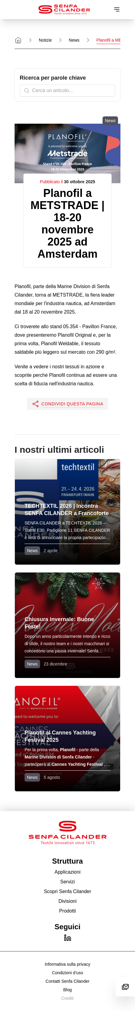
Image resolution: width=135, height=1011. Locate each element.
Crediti (67, 998)
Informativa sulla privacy (67, 964)
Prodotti (67, 910)
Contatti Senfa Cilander (67, 981)
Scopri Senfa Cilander (67, 891)
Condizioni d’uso (67, 972)
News (74, 40)
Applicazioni (67, 872)
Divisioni (68, 901)
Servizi (67, 881)
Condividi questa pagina (67, 403)
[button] (67, 404)
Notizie (45, 40)
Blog (67, 989)
